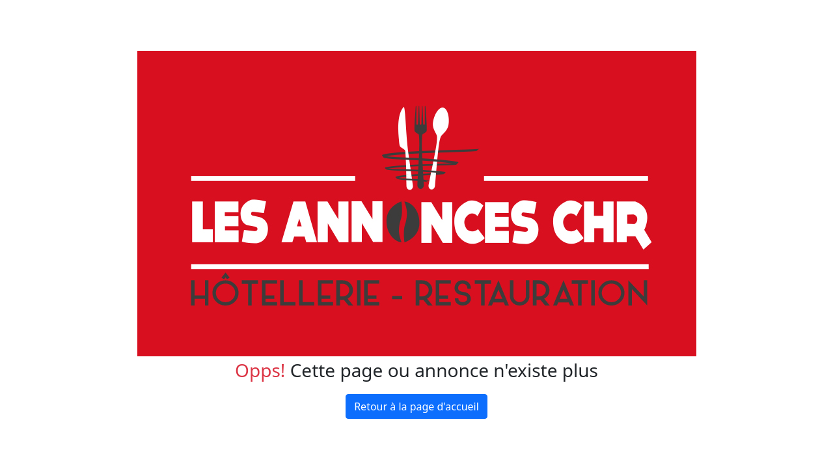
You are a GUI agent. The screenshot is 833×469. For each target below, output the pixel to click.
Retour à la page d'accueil (416, 406)
